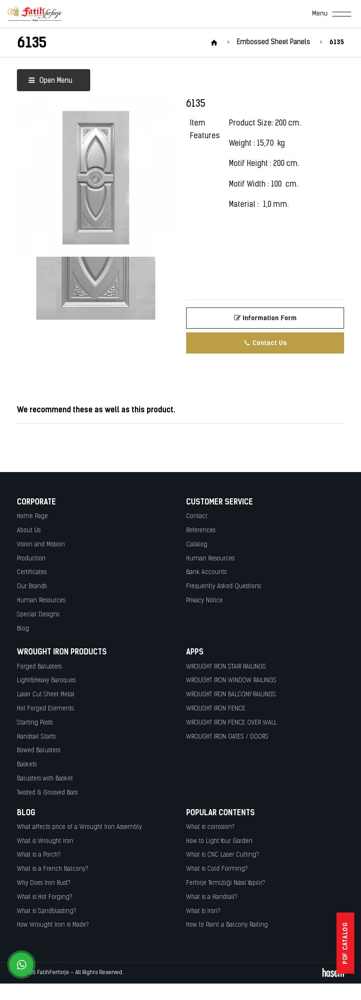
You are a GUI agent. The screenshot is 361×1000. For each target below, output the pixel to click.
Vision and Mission (41, 544)
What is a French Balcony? (52, 869)
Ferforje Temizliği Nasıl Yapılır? (225, 883)
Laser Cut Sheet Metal (46, 694)
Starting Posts (35, 722)
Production (31, 558)
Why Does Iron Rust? (44, 883)
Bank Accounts (206, 572)
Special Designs (38, 614)
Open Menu (50, 81)
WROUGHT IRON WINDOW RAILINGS (231, 680)
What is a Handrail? (211, 897)
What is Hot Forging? (44, 897)
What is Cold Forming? (217, 869)
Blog (23, 628)
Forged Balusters (39, 666)
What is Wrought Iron (45, 841)
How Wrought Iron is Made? (53, 925)
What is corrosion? (210, 827)
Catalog (196, 544)
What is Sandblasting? (46, 911)
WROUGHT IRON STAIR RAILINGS (226, 666)
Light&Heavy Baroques (46, 680)
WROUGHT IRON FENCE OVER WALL (231, 722)
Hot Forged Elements (45, 708)
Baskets (27, 764)
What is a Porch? (39, 854)
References (200, 530)
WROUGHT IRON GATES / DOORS (227, 736)
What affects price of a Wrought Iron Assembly (79, 827)
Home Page (32, 516)
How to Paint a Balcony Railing (227, 925)
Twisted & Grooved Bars (47, 792)
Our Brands (32, 586)
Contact (196, 516)
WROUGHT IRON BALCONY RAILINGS (231, 694)
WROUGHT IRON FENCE (215, 708)
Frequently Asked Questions (223, 586)
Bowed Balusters (38, 750)
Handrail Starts (36, 736)
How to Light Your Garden (219, 841)
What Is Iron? (203, 911)
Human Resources (41, 600)
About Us (28, 530)
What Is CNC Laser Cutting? (222, 854)
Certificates (32, 572)
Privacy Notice (204, 600)
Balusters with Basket (45, 778)
